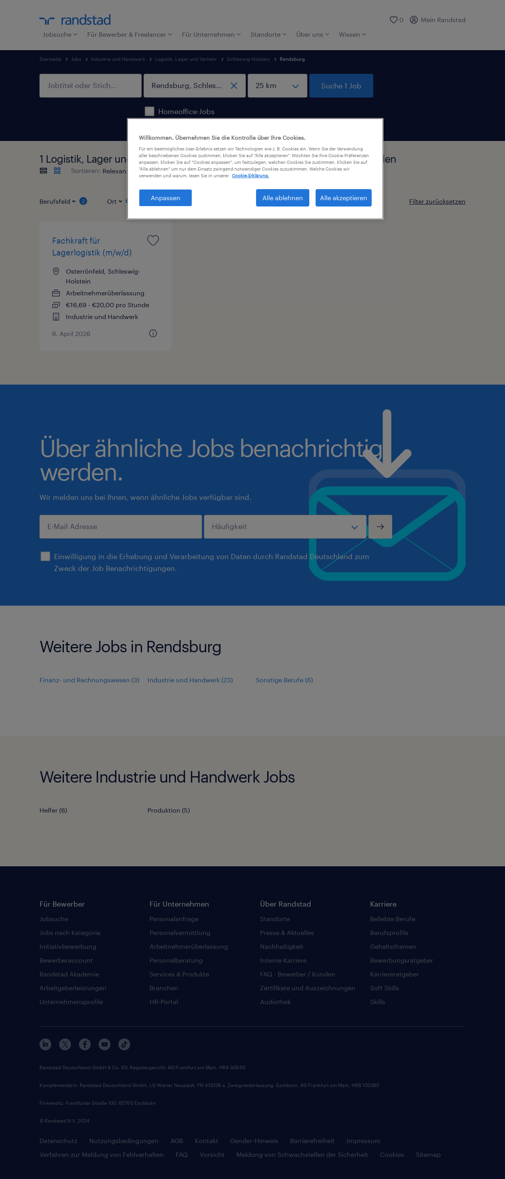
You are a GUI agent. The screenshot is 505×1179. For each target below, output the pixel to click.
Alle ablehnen (282, 197)
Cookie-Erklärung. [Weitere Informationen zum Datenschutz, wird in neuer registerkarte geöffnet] (250, 175)
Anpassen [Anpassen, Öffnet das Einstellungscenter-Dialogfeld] (165, 197)
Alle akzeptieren (343, 197)
